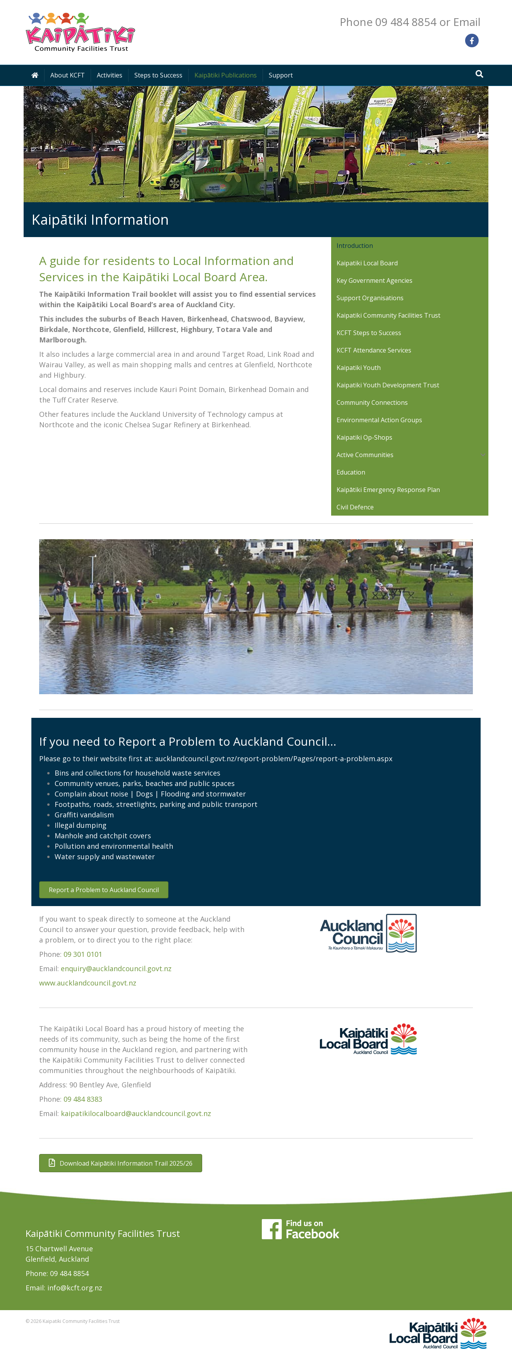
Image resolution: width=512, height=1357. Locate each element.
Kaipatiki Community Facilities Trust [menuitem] (388, 315)
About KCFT (67, 75)
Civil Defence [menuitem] (355, 507)
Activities (109, 75)
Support (281, 75)
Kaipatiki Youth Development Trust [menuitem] (388, 385)
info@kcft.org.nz (74, 1287)
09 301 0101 (83, 954)
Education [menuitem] (351, 472)
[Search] (479, 74)
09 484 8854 (69, 1273)
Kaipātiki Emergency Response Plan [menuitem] (388, 489)
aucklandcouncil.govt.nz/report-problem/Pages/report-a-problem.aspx (273, 758)
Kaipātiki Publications (225, 75)
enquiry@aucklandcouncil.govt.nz (116, 968)
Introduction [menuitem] (355, 245)
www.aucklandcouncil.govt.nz (87, 982)
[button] (483, 454)
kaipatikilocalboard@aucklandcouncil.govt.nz (136, 1113)
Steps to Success (158, 75)
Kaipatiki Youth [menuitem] (359, 367)
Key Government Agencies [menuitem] (374, 280)
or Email (460, 21)
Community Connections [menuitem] (372, 402)
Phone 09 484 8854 (388, 21)
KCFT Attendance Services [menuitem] (374, 350)
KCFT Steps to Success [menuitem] (369, 333)
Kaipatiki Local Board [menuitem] (367, 263)
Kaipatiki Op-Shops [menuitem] (364, 437)
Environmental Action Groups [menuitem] (379, 420)
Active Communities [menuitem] (365, 455)
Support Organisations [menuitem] (370, 298)
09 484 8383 (83, 1099)
